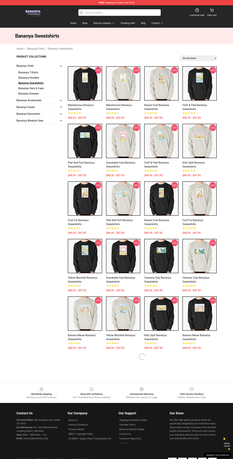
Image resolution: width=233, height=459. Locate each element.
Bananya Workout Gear (29, 120)
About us (73, 420)
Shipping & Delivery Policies (133, 420)
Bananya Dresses (28, 93)
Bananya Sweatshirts (60, 48)
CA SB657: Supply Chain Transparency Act (89, 438)
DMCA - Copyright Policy (80, 434)
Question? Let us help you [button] (217, 455)
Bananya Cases (25, 107)
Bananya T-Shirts (28, 72)
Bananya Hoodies (28, 77)
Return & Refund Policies (131, 429)
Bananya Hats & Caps (31, 88)
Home (19, 48)
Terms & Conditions (78, 424)
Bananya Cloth (35, 48)
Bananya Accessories (28, 100)
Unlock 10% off (227, 445)
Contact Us (125, 434)
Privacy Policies (76, 429)
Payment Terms (127, 424)
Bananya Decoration (28, 113)
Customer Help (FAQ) (130, 438)
